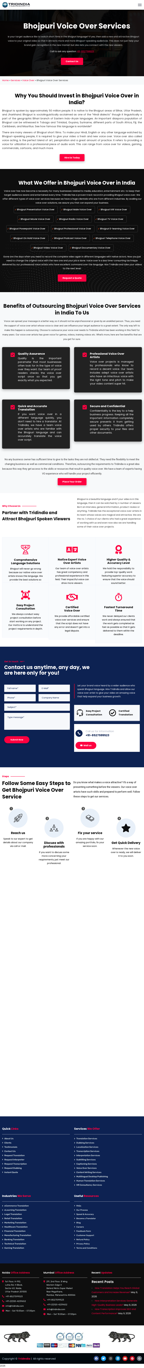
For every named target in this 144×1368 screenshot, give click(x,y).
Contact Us (10, 1151)
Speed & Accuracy (85, 1214)
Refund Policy (83, 1239)
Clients (7, 1143)
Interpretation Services (88, 1155)
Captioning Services (86, 1164)
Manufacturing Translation (17, 1235)
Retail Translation (13, 1218)
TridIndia (24, 1358)
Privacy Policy (83, 1244)
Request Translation (14, 1155)
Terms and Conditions (86, 1248)
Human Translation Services (90, 1180)
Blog (78, 1223)
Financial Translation (14, 1231)
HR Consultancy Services (89, 1185)
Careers (80, 1227)
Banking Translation (14, 1239)
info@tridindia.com (15, 1306)
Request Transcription (15, 1164)
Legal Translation (13, 1214)
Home (5, 80)
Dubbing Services (85, 1143)
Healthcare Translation (16, 1227)
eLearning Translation (15, 1210)
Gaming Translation (14, 1248)
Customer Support (85, 1235)
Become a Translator (86, 1218)
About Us (9, 1138)
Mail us (86, 745)
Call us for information (100, 731)
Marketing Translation (15, 1222)
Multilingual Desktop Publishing (92, 1176)
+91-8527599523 (97, 735)
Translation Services (86, 1138)
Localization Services (87, 1147)
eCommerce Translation (16, 1206)
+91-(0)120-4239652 (16, 1301)
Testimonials (10, 1147)
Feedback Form (83, 1231)
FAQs (78, 1206)
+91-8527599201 (85, 51)
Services (15, 80)
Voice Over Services (86, 1168)
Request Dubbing (13, 1168)
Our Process (82, 1210)
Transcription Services (87, 1151)
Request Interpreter (14, 1159)
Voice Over (28, 80)
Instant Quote (11, 1172)
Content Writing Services (88, 1172)
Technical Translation (15, 1243)
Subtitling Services (86, 1159)
